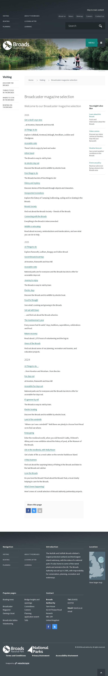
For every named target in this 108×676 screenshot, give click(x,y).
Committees (29, 606)
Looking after (30, 21)
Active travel (29, 152)
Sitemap (79, 16)
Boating (6, 21)
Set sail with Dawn (31, 309)
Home (31, 79)
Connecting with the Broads (35, 216)
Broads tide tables (10, 620)
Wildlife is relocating (32, 226)
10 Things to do (30, 129)
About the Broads (31, 16)
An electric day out (31, 162)
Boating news (8, 599)
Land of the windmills (32, 419)
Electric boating (30, 409)
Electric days (29, 290)
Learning (28, 26)
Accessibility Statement (67, 655)
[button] (28, 510)
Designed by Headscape (22, 662)
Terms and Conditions (16, 655)
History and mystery (32, 183)
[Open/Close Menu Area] (101, 42)
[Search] (85, 25)
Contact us (99, 16)
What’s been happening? (34, 486)
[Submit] (100, 25)
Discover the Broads (8, 83)
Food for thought (31, 299)
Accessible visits (30, 143)
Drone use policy (97, 165)
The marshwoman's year (34, 319)
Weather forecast (97, 151)
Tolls (26, 620)
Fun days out (29, 376)
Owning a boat (8, 613)
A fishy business (30, 459)
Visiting (6, 16)
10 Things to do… (31, 366)
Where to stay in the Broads (8, 98)
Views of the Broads (32, 343)
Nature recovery (30, 333)
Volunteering (8, 623)
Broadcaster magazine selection (64, 79)
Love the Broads (31, 473)
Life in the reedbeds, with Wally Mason (39, 449)
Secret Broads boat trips (34, 256)
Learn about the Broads (97, 119)
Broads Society (30, 206)
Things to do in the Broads (8, 91)
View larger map (95, 582)
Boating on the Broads (7, 105)
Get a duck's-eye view (33, 119)
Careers (89, 16)
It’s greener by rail (31, 399)
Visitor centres (97, 135)
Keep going (29, 432)
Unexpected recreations (34, 192)
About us (62, 16)
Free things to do (31, 173)
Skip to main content (95, 10)
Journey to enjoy (31, 280)
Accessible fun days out (33, 386)
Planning (6, 26)
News (71, 16)
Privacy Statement (41, 655)
